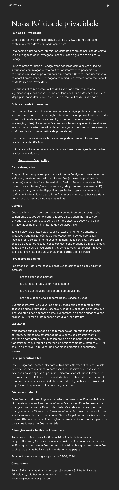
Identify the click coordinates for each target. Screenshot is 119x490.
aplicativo (15, 5)
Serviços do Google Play (33, 160)
